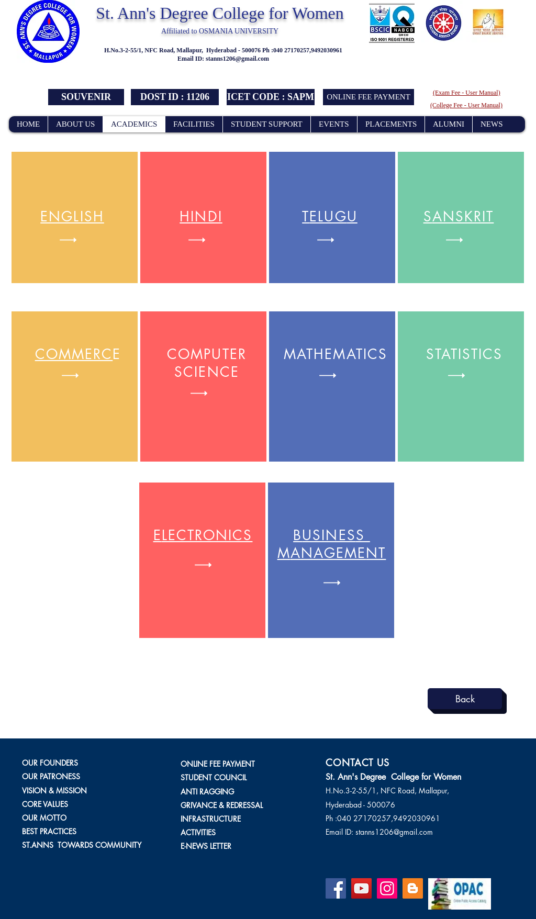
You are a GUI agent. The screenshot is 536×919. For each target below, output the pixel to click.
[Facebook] (336, 888)
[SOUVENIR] (86, 97)
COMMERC (74, 354)
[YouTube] (361, 888)
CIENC (206, 372)
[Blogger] (413, 888)
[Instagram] (387, 888)
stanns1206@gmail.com (237, 58)
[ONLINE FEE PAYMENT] (368, 97)
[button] (175, 97)
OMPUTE (208, 354)
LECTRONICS (207, 535)
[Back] (465, 698)
